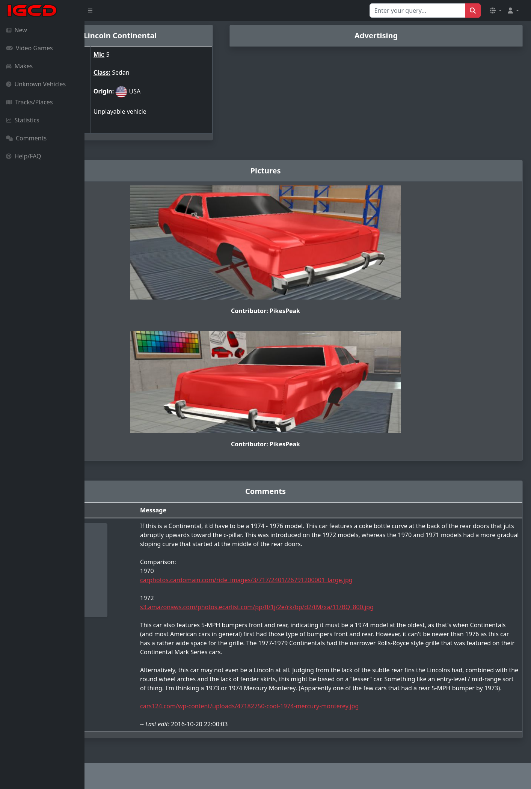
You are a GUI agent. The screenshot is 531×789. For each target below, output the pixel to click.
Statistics (22, 120)
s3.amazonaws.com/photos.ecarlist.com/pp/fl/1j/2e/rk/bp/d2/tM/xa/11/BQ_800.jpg (320, 601)
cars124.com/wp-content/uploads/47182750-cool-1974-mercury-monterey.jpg (313, 709)
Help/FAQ (23, 156)
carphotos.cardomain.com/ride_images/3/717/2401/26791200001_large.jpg (310, 574)
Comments (26, 138)
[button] (496, 10)
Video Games (29, 48)
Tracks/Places (29, 102)
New (16, 30)
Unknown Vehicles (36, 84)
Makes (19, 66)
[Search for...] (417, 10)
